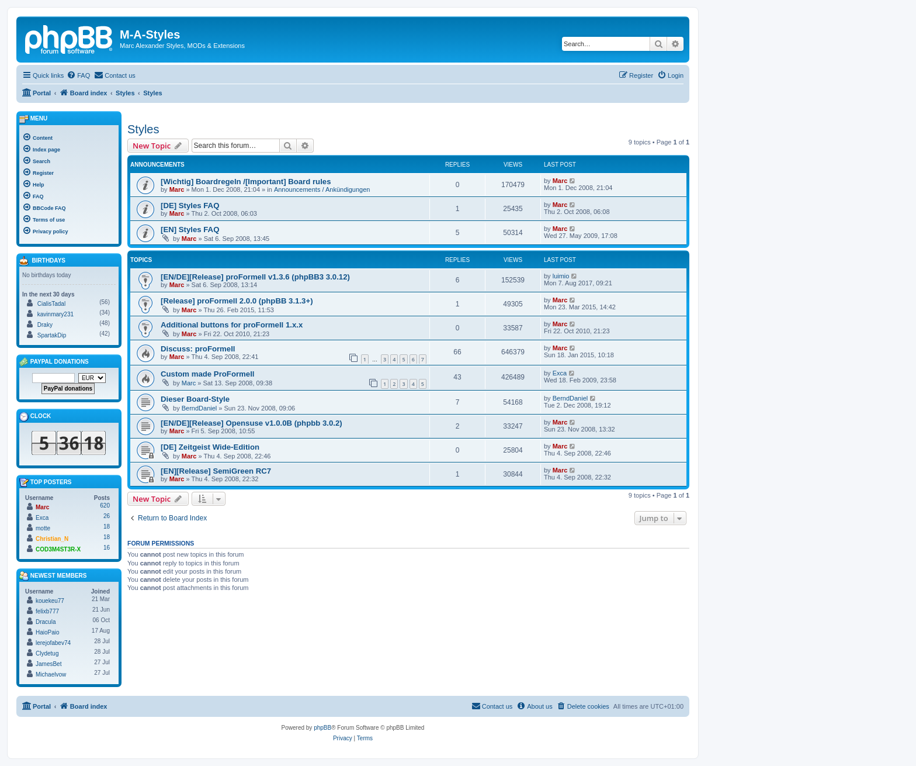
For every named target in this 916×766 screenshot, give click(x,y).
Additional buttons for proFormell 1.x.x (232, 324)
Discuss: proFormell (198, 348)
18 (106, 526)
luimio (561, 276)
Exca (560, 373)
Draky (45, 325)
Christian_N (52, 539)
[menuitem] (78, 75)
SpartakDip (51, 335)
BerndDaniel (199, 408)
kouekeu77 (50, 601)
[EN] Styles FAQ (190, 229)
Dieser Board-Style (195, 399)
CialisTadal (51, 304)
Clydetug (47, 653)
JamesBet (48, 664)
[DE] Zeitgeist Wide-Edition (210, 447)
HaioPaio (48, 632)
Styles (143, 129)
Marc (177, 189)
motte (43, 528)
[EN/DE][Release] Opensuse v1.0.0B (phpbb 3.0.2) (251, 423)
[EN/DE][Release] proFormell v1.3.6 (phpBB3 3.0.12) (255, 276)
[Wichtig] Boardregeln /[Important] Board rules (246, 181)
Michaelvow (51, 674)
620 (105, 505)
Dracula (45, 622)
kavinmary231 (55, 314)
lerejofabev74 (53, 643)
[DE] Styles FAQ (190, 205)
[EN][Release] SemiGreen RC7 (216, 471)
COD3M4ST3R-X (58, 549)
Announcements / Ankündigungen (322, 189)
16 (106, 547)
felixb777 (47, 611)
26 (106, 516)
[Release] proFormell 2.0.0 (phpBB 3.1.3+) (237, 300)
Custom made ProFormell (207, 374)
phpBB (322, 727)
